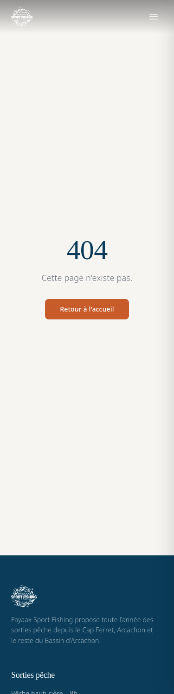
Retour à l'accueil (87, 309)
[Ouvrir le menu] (153, 16)
